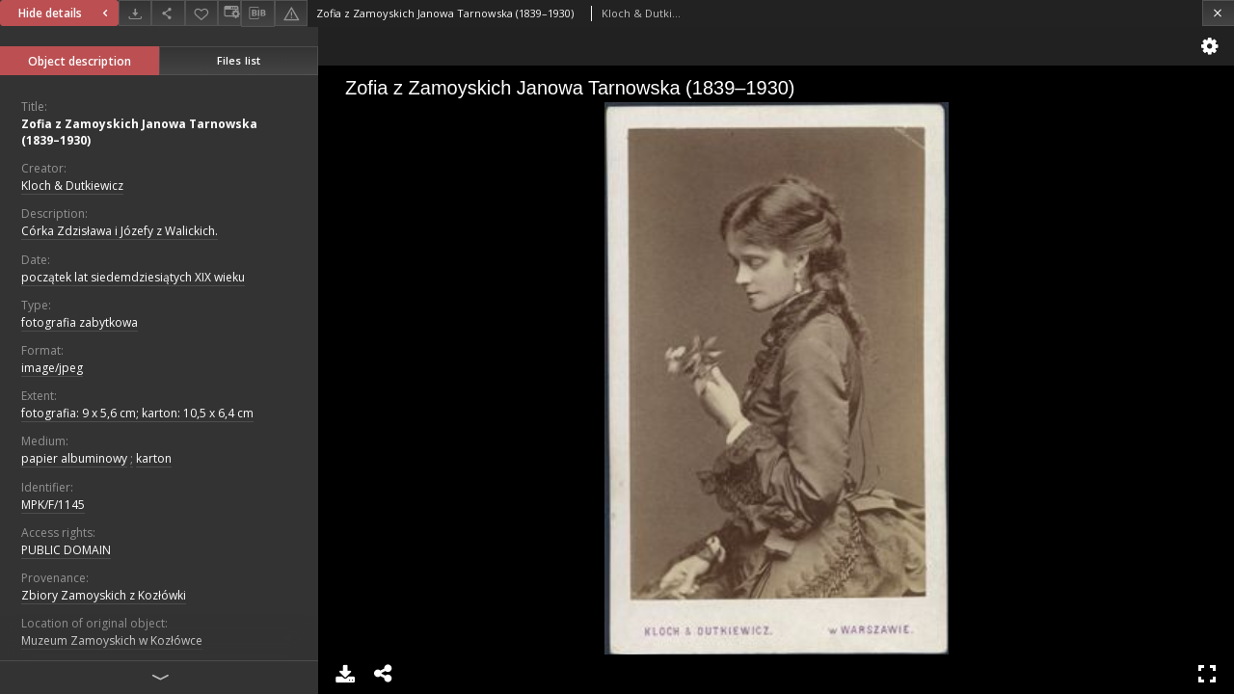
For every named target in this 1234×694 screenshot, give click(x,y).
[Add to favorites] (201, 13)
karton (154, 458)
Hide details (65, 13)
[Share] (167, 13)
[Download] (135, 13)
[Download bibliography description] (257, 13)
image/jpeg (52, 368)
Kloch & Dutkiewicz (72, 185)
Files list (238, 60)
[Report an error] (291, 13)
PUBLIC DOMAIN (66, 550)
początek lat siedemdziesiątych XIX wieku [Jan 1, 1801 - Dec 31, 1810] (133, 277)
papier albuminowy (74, 458)
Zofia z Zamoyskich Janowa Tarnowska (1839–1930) (139, 132)
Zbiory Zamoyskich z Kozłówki (103, 595)
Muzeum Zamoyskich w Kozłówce (111, 640)
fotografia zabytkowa (79, 322)
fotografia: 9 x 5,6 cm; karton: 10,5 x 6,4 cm (137, 413)
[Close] (1218, 13)
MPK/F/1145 (53, 504)
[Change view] (229, 13)
